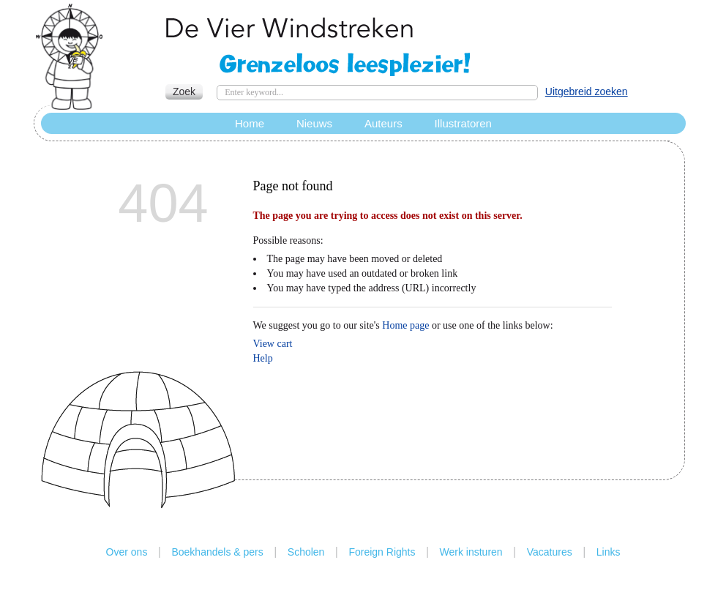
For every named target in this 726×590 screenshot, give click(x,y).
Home (249, 123)
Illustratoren (463, 123)
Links (608, 552)
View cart (273, 343)
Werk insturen (471, 552)
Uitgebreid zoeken (586, 91)
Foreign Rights (381, 552)
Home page (405, 325)
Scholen (306, 552)
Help (263, 358)
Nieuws (314, 123)
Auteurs (383, 123)
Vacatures (549, 552)
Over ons (127, 552)
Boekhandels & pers (217, 552)
